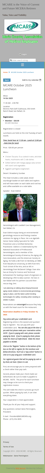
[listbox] (32, 80)
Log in (24, 54)
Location (6, 106)
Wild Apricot (20, 468)
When (5, 96)
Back (7, 80)
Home (5, 72)
